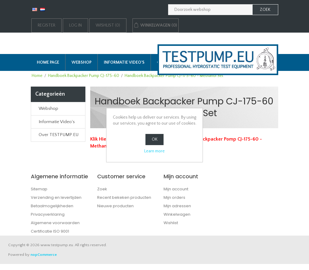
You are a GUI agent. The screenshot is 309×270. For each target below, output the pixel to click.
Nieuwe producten (115, 206)
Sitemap (39, 189)
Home (37, 75)
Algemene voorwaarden (55, 223)
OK (155, 139)
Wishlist (171, 223)
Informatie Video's (124, 62)
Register (46, 25)
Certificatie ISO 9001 (50, 231)
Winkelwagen (177, 214)
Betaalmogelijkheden (52, 206)
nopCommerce (43, 255)
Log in (75, 25)
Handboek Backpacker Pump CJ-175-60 (83, 75)
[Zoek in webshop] (210, 9)
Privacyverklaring (48, 214)
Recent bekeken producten (124, 197)
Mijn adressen (177, 206)
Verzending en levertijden (56, 197)
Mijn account (176, 189)
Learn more (154, 151)
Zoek (102, 189)
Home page (48, 62)
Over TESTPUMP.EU (58, 134)
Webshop (81, 62)
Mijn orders (174, 197)
